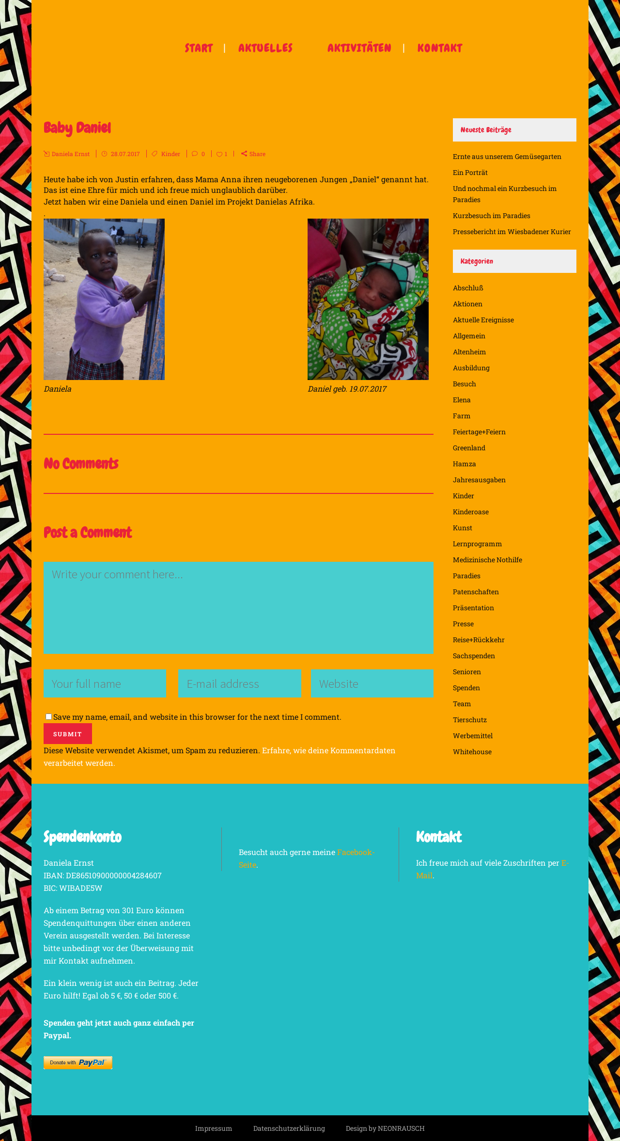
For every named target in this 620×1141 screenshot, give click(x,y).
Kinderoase (471, 511)
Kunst (462, 527)
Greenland (469, 447)
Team (462, 703)
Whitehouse (472, 751)
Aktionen (467, 303)
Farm (462, 415)
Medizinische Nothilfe (487, 559)
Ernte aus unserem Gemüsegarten (507, 156)
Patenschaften (476, 591)
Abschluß (468, 287)
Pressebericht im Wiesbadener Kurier (512, 231)
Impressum (213, 1128)
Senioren (467, 671)
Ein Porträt (470, 172)
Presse (463, 623)
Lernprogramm (477, 543)
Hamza (464, 463)
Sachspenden (474, 655)
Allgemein (469, 335)
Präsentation (473, 607)
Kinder (170, 154)
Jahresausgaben (479, 479)
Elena (462, 399)
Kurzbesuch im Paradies (491, 215)
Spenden (466, 687)
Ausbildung (471, 367)
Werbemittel (473, 735)
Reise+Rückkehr (479, 639)
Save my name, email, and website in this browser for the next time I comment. (197, 717)
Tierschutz (470, 719)
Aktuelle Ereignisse (483, 319)
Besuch (464, 383)
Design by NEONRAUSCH (385, 1128)
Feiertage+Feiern (479, 431)
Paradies (466, 575)
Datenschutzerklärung (289, 1128)
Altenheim (469, 351)
